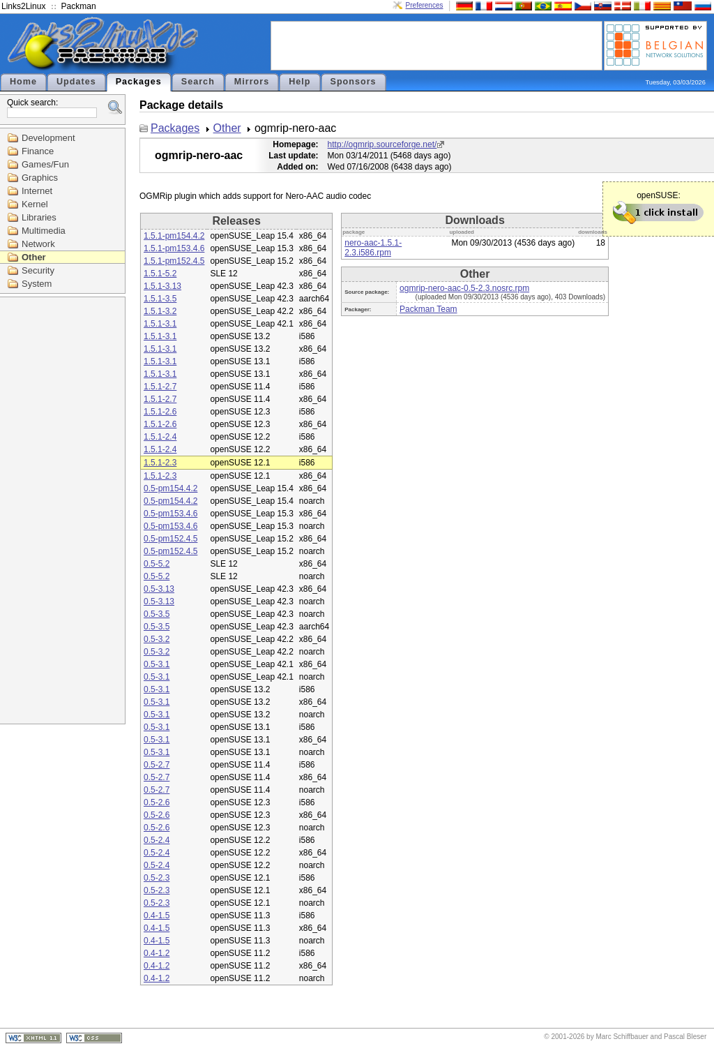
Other (34, 257)
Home (23, 82)
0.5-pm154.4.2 (170, 488)
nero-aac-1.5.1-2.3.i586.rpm (373, 247)
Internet (37, 191)
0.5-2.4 (156, 840)
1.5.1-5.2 (160, 273)
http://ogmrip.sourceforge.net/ (382, 144)
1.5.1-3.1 (160, 324)
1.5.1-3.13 (162, 286)
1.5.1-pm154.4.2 (174, 236)
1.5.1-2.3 (160, 463)
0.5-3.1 (156, 664)
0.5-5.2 (156, 564)
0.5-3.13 (159, 589)
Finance (38, 151)
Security (38, 270)
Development (48, 138)
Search (198, 82)
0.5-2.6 (156, 802)
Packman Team (428, 309)
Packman (78, 6)
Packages (139, 82)
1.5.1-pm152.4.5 (174, 261)
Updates (76, 82)
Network (38, 244)
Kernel (35, 204)
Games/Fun (45, 164)
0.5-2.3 (156, 878)
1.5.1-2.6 (160, 412)
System (37, 283)
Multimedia (44, 230)
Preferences (424, 5)
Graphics (40, 177)
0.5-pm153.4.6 (170, 513)
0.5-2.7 (156, 765)
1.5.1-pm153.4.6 (174, 248)
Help (299, 82)
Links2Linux (23, 6)
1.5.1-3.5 (160, 299)
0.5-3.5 (156, 614)
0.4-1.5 (156, 915)
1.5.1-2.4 (160, 437)
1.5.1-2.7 (160, 386)
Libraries (39, 217)
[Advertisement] (436, 45)
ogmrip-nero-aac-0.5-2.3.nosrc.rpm (464, 288)
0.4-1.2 (156, 953)
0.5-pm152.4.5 (170, 539)
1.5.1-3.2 (160, 311)
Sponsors (354, 82)
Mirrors (251, 82)
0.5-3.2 (156, 639)
